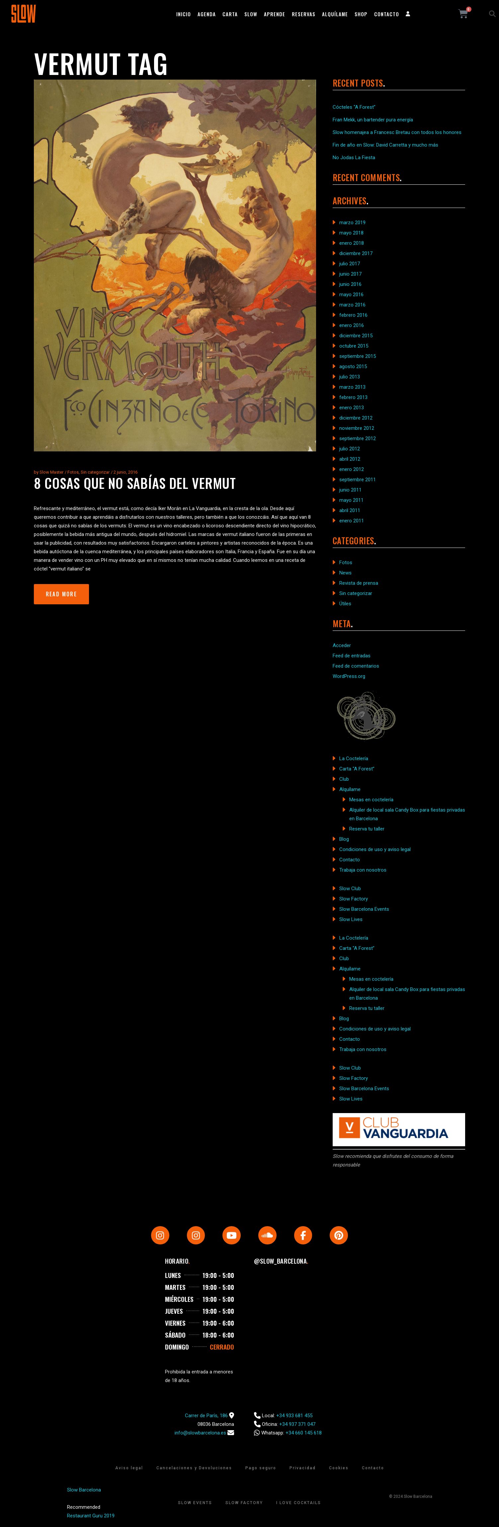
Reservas (303, 14)
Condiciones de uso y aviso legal (375, 849)
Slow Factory (353, 899)
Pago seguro (260, 1468)
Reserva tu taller (366, 829)
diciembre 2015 (356, 336)
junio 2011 (350, 490)
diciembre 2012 (356, 418)
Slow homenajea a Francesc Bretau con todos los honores (397, 132)
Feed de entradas (352, 656)
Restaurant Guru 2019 (91, 1516)
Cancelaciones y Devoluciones (194, 1468)
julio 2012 (349, 449)
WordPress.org (349, 676)
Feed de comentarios (356, 666)
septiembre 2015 (357, 356)
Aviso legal (129, 1468)
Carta (230, 14)
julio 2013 (349, 377)
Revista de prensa (358, 583)
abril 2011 (349, 510)
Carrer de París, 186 (206, 1416)
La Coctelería (353, 759)
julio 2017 (349, 264)
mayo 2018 (351, 233)
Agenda (207, 14)
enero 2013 (351, 408)
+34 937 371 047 (297, 1424)
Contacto (386, 14)
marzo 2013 (352, 387)
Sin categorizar (95, 472)
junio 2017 (350, 274)
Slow (250, 14)
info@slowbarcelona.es (200, 1433)
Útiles (345, 604)
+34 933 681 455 (294, 1416)
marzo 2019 (352, 223)
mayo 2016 (351, 295)
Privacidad (303, 1468)
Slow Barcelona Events (364, 909)
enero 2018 (351, 243)
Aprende (274, 14)
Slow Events (195, 1503)
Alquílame (335, 14)
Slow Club (350, 889)
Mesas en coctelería (371, 800)
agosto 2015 (353, 366)
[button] (492, 14)
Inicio (183, 14)
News (345, 573)
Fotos (73, 472)
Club (344, 779)
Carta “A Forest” (356, 769)
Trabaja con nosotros (362, 870)
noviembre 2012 (356, 428)
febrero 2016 (353, 315)
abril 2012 (349, 459)
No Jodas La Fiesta (354, 158)
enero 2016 (351, 325)
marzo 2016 (352, 305)
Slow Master (51, 472)
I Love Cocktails (298, 1503)
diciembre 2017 (356, 253)
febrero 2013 (353, 397)
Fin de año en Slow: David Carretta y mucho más (385, 145)
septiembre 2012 (357, 438)
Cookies (339, 1468)
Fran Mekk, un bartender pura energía (373, 120)
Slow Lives (351, 919)
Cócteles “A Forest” (354, 107)
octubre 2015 (353, 346)
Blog (344, 839)
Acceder (342, 645)
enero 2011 (351, 521)
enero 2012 (351, 469)
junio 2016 (350, 284)
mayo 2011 (351, 500)
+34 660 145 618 (304, 1433)
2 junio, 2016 (125, 472)
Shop (361, 14)
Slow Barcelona (84, 1490)
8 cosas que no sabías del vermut (135, 483)
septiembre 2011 (357, 480)
